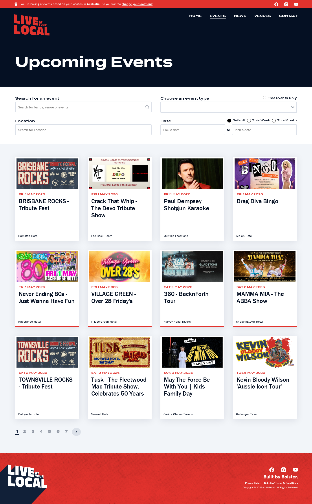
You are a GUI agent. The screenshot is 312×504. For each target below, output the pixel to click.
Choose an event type (184, 98)
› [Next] (76, 432)
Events (218, 16)
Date (165, 121)
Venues (262, 16)
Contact (288, 16)
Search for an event (37, 98)
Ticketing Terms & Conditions (281, 483)
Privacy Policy (253, 483)
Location (25, 121)
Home (195, 16)
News (240, 16)
